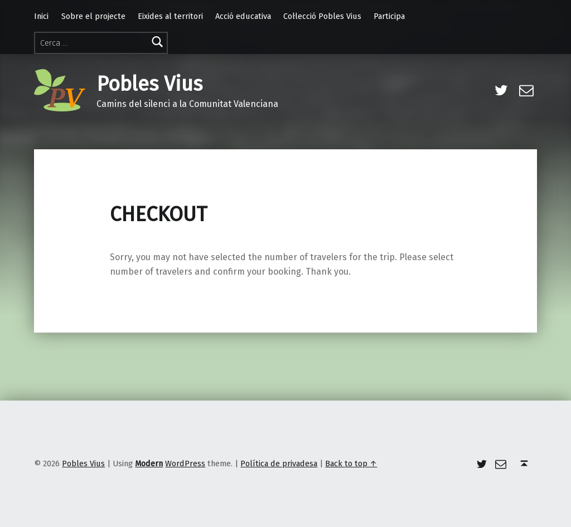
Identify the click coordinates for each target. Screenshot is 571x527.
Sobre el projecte (93, 16)
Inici (41, 16)
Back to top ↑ (351, 463)
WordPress (185, 463)
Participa (389, 16)
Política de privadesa (278, 463)
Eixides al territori (170, 16)
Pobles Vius (149, 84)
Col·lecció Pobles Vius (322, 16)
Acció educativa (243, 16)
